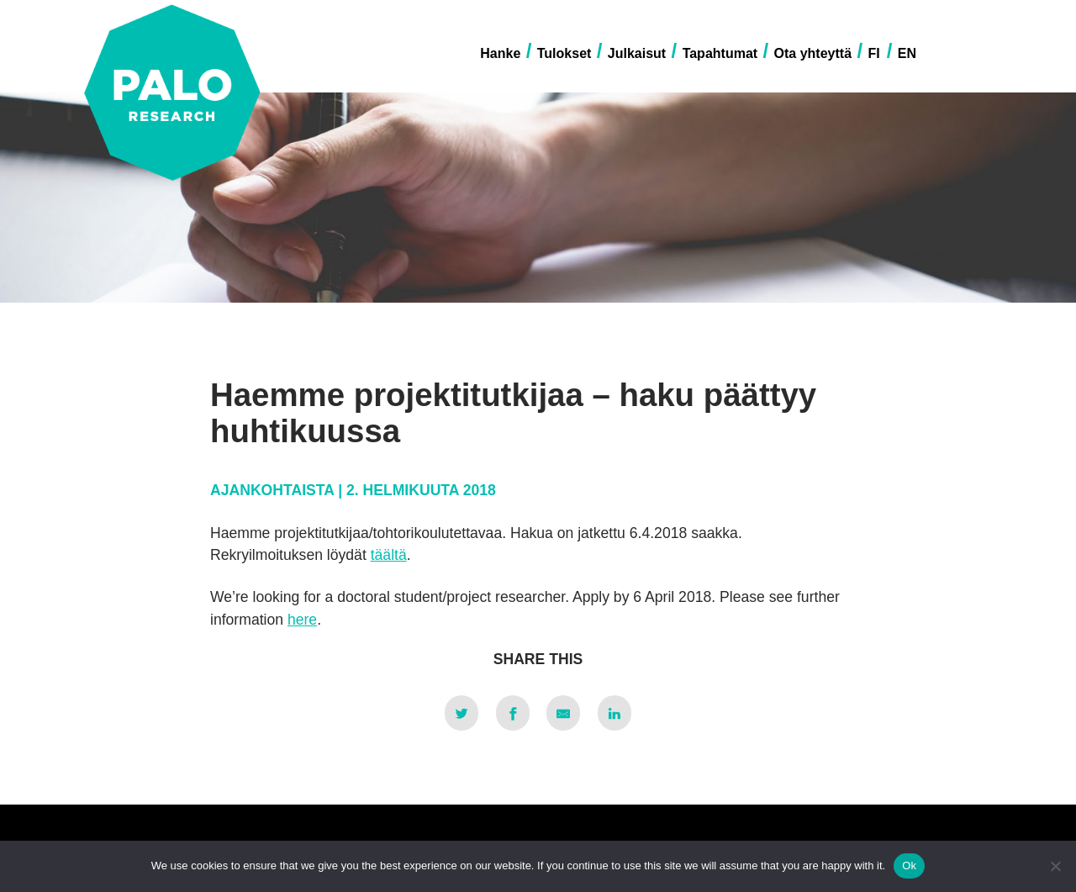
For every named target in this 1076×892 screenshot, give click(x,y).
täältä (389, 554)
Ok (909, 865)
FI (873, 53)
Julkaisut (637, 53)
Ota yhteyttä (813, 53)
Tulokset (564, 53)
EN (907, 53)
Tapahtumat (720, 53)
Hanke (500, 53)
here (302, 619)
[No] (1055, 866)
